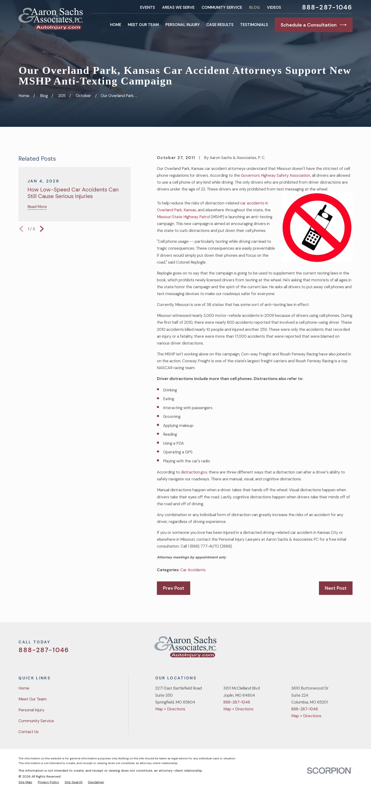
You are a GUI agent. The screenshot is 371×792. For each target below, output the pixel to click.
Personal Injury (31, 709)
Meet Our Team (32, 699)
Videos (274, 7)
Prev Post (173, 588)
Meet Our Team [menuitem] (143, 24)
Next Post (336, 588)
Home (23, 688)
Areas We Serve (178, 7)
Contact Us (28, 731)
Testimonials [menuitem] (254, 24)
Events (147, 7)
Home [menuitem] (115, 24)
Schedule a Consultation (314, 25)
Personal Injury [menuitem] (182, 24)
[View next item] (41, 228)
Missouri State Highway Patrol (184, 216)
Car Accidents (193, 569)
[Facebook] (324, 648)
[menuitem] (25, 782)
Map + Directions (170, 709)
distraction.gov (194, 472)
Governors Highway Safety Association (275, 175)
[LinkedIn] (349, 648)
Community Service (222, 7)
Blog (254, 7)
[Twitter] (312, 648)
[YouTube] (337, 648)
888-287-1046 (327, 7)
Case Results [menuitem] (220, 24)
